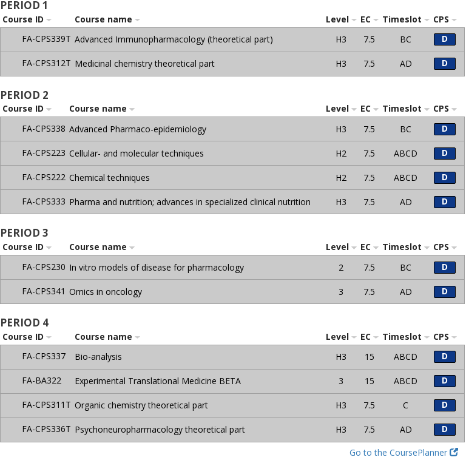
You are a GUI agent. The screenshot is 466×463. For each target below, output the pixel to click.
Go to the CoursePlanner (404, 452)
